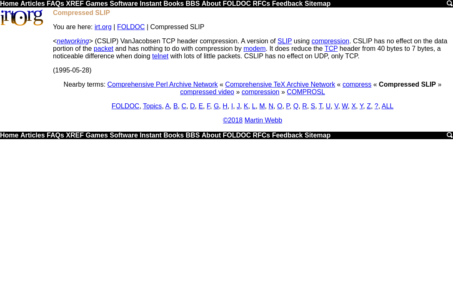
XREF (75, 3)
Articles (32, 3)
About (211, 3)
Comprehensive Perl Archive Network (163, 84)
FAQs (55, 3)
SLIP (285, 41)
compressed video (207, 91)
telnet (160, 56)
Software (124, 3)
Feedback (287, 3)
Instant (150, 3)
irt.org (103, 26)
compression (331, 41)
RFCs (261, 3)
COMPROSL (306, 91)
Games (96, 3)
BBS (193, 3)
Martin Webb (263, 120)
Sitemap (317, 3)
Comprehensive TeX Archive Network (280, 84)
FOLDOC (237, 3)
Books (173, 3)
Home (9, 3)
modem (254, 48)
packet (103, 48)
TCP (331, 48)
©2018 (233, 120)
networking (73, 41)
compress (357, 84)
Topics (152, 106)
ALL (387, 106)
